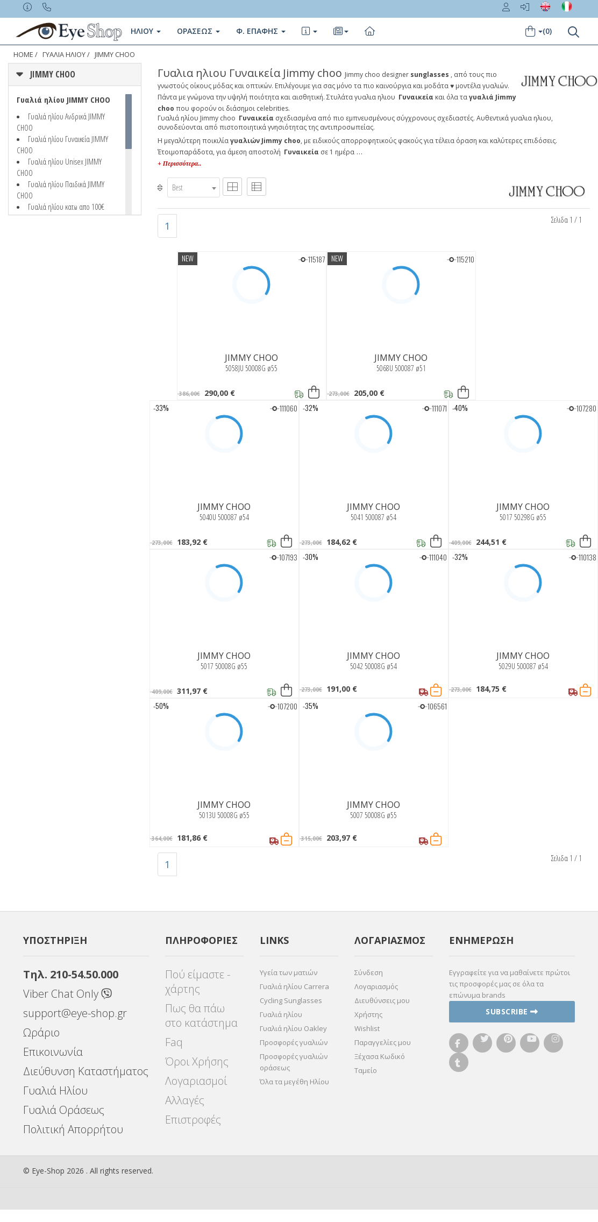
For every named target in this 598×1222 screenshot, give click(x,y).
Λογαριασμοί (196, 1081)
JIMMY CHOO (115, 54)
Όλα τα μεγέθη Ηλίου (294, 1081)
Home (23, 54)
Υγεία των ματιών (288, 972)
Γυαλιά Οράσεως (63, 1110)
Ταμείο (365, 1070)
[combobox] (193, 187)
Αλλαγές (184, 1100)
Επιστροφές (193, 1119)
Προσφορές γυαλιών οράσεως (294, 1062)
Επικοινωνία (53, 1052)
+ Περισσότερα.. (179, 163)
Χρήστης (368, 1014)
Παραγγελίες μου (382, 1042)
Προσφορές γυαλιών (294, 1042)
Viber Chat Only (67, 993)
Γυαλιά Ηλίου (55, 1090)
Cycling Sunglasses (291, 1000)
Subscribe (512, 1011)
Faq (174, 1042)
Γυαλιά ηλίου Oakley (293, 1028)
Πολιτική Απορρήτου (73, 1129)
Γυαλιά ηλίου (281, 1014)
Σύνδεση (368, 972)
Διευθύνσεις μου (382, 1000)
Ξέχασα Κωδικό (379, 1056)
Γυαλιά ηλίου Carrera (294, 986)
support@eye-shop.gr (75, 1013)
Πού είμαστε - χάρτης (197, 981)
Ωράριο (41, 1032)
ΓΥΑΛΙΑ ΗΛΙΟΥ (64, 54)
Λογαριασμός (376, 986)
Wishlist (367, 1028)
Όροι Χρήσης (197, 1061)
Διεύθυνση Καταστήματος (85, 1071)
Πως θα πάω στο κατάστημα (201, 1015)
